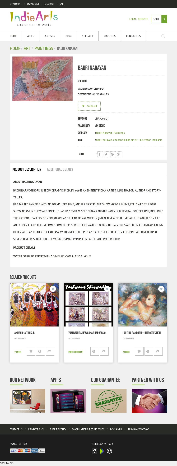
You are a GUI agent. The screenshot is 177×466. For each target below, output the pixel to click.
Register (143, 19)
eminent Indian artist (125, 140)
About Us (110, 36)
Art (30, 36)
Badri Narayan (104, 132)
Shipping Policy (58, 429)
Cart (62, 4)
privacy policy (36, 429)
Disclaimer (116, 429)
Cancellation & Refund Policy (88, 429)
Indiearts (157, 140)
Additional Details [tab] (60, 169)
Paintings (44, 48)
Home (13, 36)
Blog (69, 36)
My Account (16, 4)
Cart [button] (160, 19)
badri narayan (104, 140)
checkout (49, 4)
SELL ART (87, 36)
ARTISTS (50, 36)
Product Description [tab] (26, 169)
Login (132, 19)
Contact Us (133, 36)
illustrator (145, 140)
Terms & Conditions (138, 429)
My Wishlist (33, 4)
